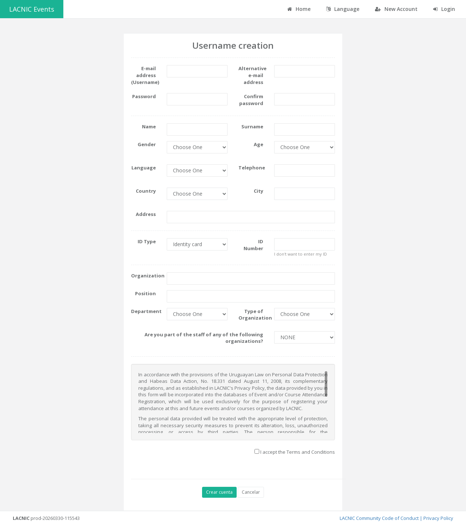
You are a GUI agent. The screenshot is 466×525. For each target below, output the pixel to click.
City (258, 191)
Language (143, 167)
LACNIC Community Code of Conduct (379, 518)
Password (144, 96)
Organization (146, 275)
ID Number (253, 245)
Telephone (251, 167)
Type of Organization (253, 314)
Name (149, 126)
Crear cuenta (219, 492)
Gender (147, 144)
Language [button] (342, 8)
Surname (252, 126)
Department (146, 311)
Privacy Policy (438, 518)
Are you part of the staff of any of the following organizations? (204, 338)
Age (258, 144)
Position (145, 293)
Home (299, 8)
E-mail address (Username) (145, 75)
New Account (396, 8)
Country (146, 191)
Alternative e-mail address (252, 75)
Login (444, 8)
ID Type (147, 241)
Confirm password (251, 100)
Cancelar (251, 492)
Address (146, 214)
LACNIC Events (31, 9)
